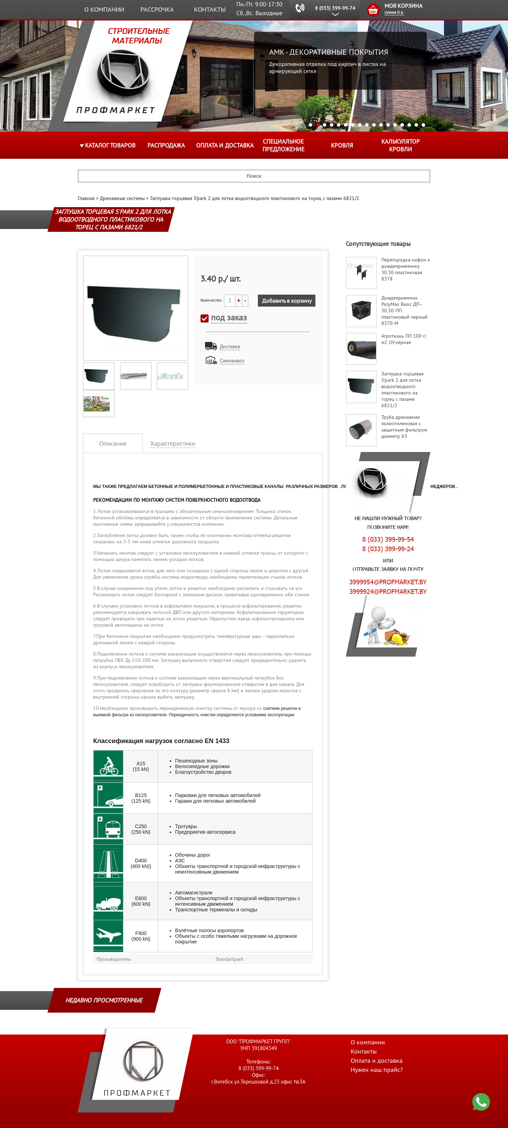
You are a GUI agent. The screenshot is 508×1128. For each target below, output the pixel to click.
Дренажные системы (122, 198)
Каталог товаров (110, 145)
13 (395, 125)
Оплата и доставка (225, 145)
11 (381, 125)
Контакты (210, 9)
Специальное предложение (283, 145)
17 (423, 125)
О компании (104, 9)
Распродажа (166, 145)
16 (416, 125)
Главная (86, 198)
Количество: (211, 300)
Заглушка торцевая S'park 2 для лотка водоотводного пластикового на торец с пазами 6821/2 (254, 198)
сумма (394, 12)
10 (374, 125)
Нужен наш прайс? (377, 1070)
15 (409, 125)
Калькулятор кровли (400, 145)
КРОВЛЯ (342, 145)
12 (388, 125)
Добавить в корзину (287, 300)
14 (402, 125)
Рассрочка (157, 9)
